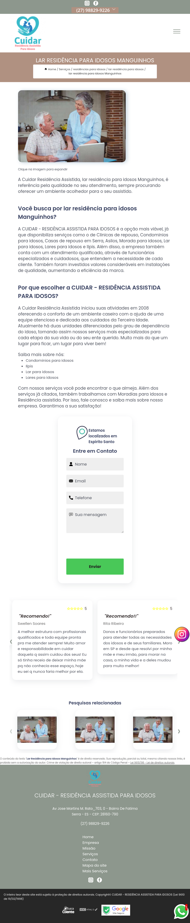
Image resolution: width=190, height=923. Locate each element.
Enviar (95, 566)
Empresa (91, 842)
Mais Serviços (95, 871)
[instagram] (87, 4)
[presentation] (95, 545)
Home (88, 836)
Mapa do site (95, 865)
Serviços (90, 853)
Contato (90, 859)
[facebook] (95, 4)
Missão (89, 848)
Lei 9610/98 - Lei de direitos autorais (152, 763)
